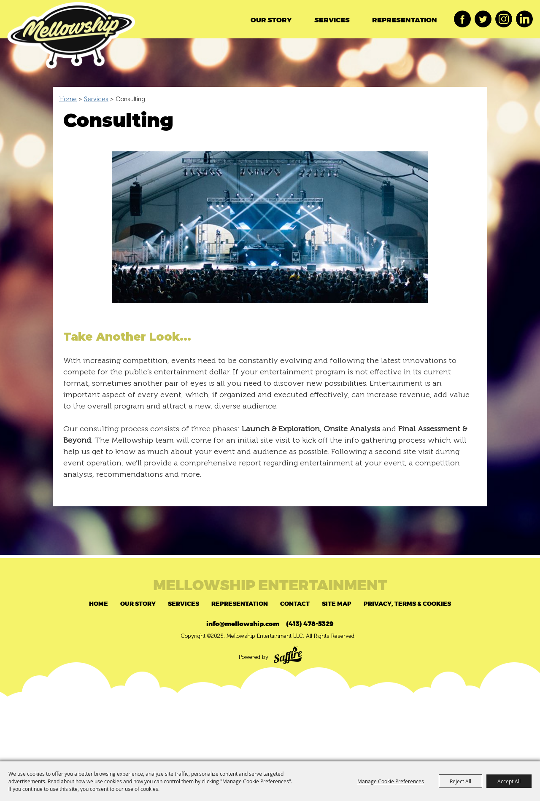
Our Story (271, 20)
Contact (295, 604)
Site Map (336, 604)
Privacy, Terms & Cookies (407, 604)
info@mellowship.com (242, 624)
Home (68, 99)
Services (332, 20)
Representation (404, 20)
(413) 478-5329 (310, 624)
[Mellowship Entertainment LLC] (71, 38)
